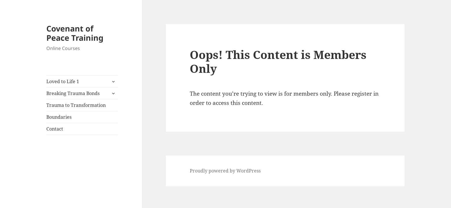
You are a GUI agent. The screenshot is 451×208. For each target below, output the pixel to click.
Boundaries (59, 117)
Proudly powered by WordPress (225, 171)
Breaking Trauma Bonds (73, 93)
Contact (54, 129)
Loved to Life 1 (62, 81)
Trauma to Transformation (76, 105)
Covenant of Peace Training (74, 33)
